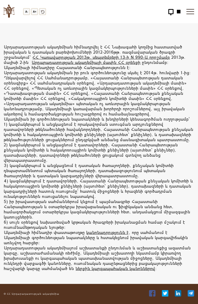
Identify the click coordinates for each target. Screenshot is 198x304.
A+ (34, 11)
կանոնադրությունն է (107, 232)
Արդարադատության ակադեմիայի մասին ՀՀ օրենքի (86, 62)
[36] (191, 295)
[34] (166, 295)
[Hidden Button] (171, 11)
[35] (179, 295)
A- (26, 11)
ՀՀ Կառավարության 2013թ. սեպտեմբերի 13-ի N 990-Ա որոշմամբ (101, 57)
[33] (153, 295)
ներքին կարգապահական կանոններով (115, 268)
